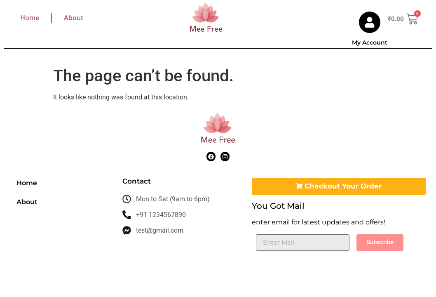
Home (29, 17)
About (73, 17)
